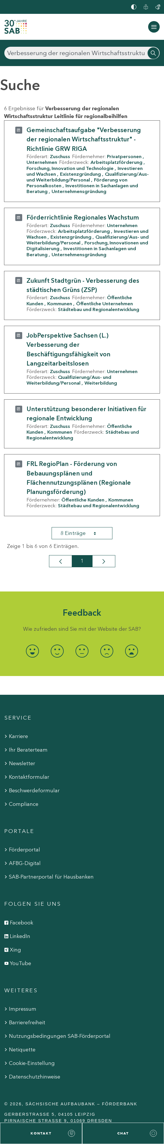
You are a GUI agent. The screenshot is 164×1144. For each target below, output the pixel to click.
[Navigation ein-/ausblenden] (154, 27)
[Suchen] (82, 53)
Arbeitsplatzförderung (116, 162)
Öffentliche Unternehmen (104, 303)
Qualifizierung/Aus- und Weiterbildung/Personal (88, 177)
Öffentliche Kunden (82, 500)
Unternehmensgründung (79, 191)
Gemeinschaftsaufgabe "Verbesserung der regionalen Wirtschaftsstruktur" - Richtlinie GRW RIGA (84, 139)
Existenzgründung (80, 174)
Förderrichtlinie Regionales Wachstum (83, 217)
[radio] (32, 651)
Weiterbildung (100, 383)
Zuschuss (60, 156)
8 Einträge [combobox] (83, 533)
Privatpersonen (124, 156)
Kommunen (59, 303)
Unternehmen (42, 162)
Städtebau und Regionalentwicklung (98, 309)
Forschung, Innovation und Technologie (70, 168)
